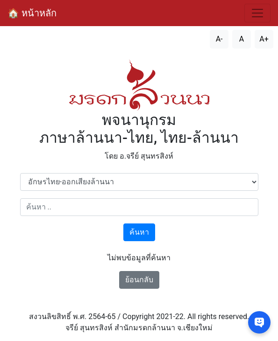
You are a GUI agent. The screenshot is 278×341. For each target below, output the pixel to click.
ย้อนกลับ (139, 279)
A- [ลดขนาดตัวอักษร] (219, 39)
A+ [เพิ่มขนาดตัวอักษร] (264, 39)
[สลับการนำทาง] (257, 13)
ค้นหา (139, 232)
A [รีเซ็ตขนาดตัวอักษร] (241, 39)
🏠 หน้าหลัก (32, 13)
